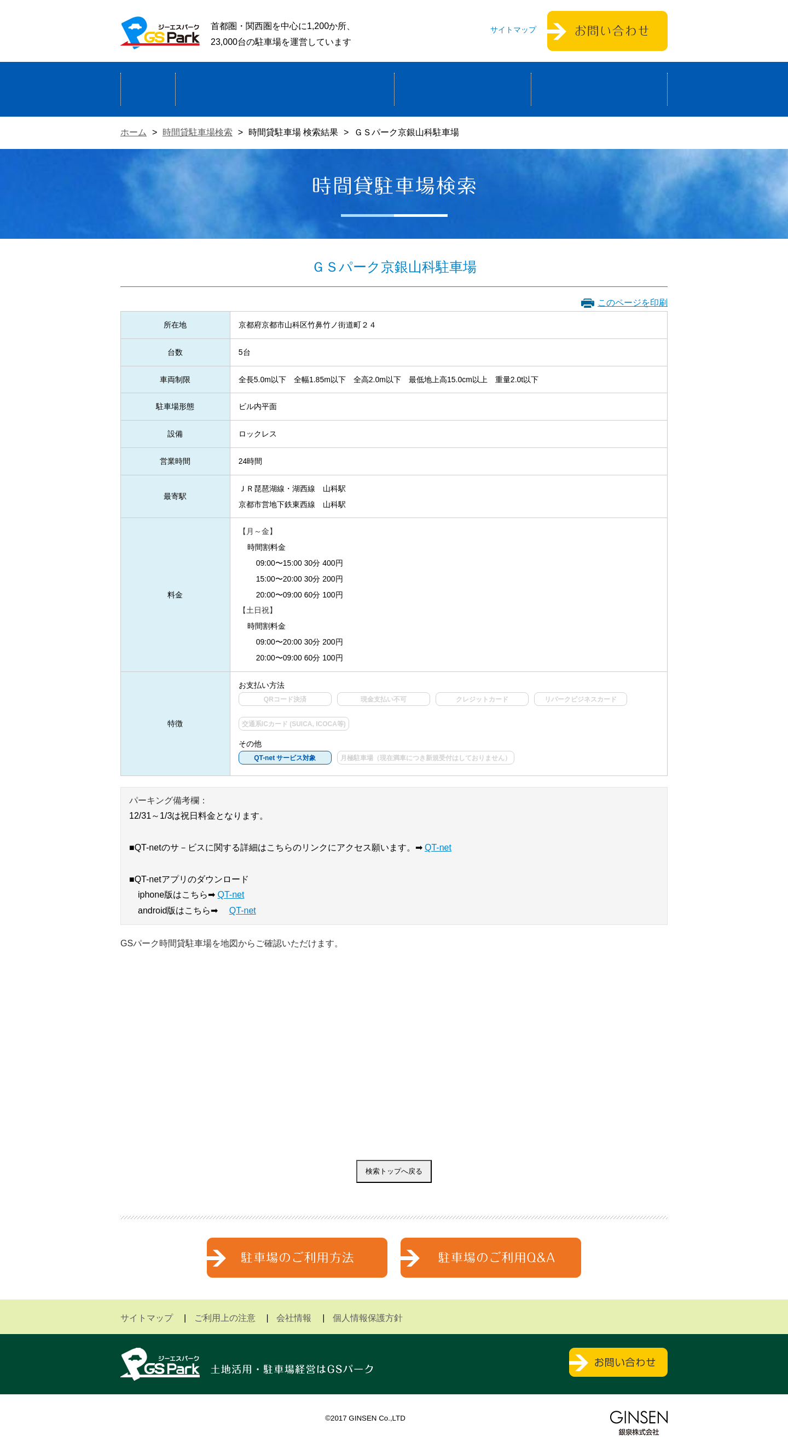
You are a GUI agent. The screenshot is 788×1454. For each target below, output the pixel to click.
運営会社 (599, 89)
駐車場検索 (463, 89)
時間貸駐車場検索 (198, 132)
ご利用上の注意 (225, 1318)
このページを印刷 (633, 302)
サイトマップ (513, 29)
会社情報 (293, 1318)
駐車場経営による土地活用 (285, 89)
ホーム (148, 89)
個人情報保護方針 (368, 1318)
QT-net (438, 847)
